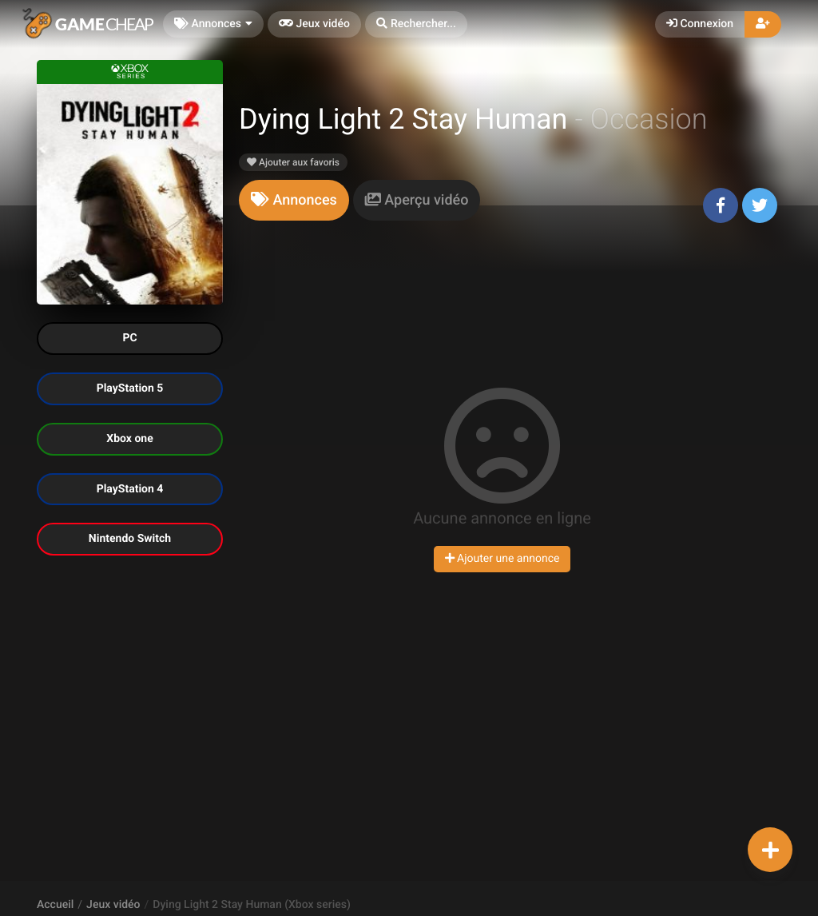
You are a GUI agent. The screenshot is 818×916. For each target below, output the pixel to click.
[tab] (294, 200)
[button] (416, 24)
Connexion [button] (699, 24)
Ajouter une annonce (502, 558)
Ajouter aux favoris (293, 162)
